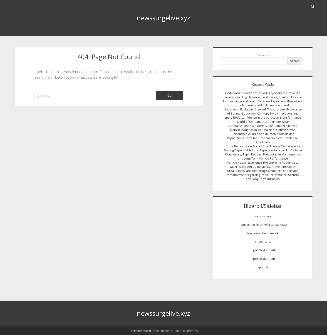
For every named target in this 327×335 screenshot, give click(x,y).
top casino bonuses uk (263, 233)
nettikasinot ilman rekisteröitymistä (263, 224)
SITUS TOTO (263, 242)
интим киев (263, 216)
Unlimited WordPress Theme (149, 331)
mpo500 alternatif (263, 250)
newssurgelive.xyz (163, 17)
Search (263, 55)
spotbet (263, 267)
